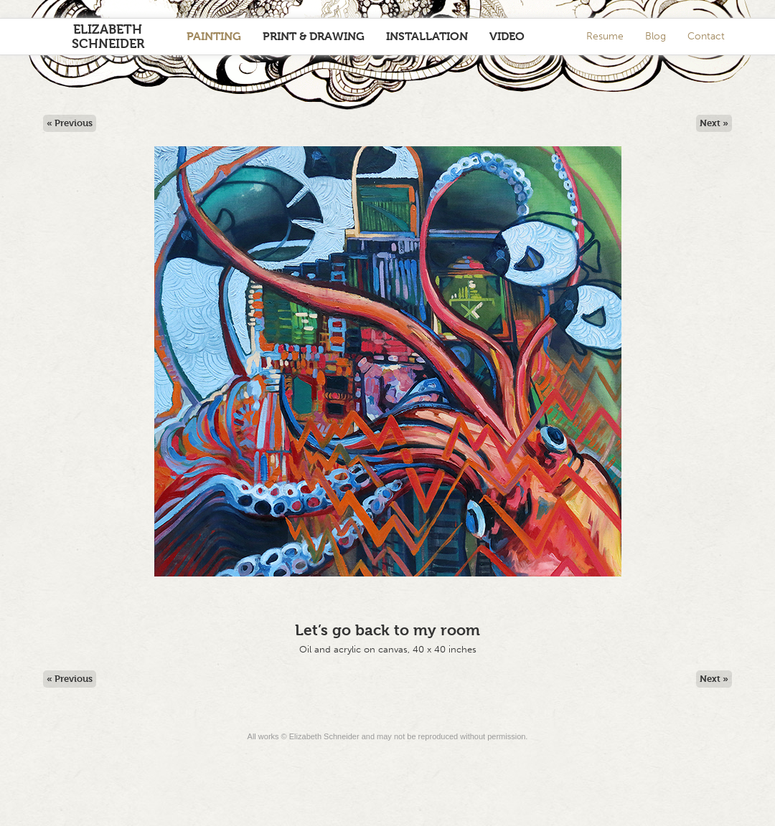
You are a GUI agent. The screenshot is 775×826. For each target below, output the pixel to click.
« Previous (70, 122)
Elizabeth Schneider (108, 36)
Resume (605, 36)
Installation (427, 36)
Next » (714, 122)
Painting (214, 36)
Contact (706, 36)
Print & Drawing (314, 36)
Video (507, 36)
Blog (655, 36)
